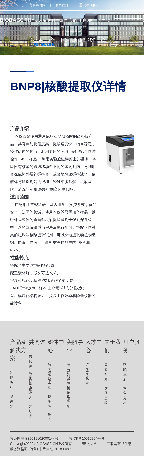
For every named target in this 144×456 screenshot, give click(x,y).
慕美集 (11, 401)
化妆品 (68, 393)
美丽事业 (73, 24)
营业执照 (89, 444)
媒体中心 (63, 24)
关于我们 (92, 24)
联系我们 (62, 5)
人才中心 (101, 24)
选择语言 (87, 5)
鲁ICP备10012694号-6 (86, 438)
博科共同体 (37, 5)
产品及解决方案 (39, 24)
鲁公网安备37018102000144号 (34, 438)
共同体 (30, 361)
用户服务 (82, 24)
